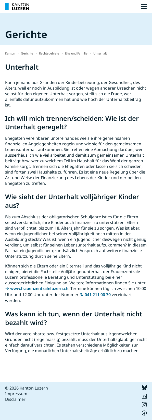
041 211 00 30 (98, 294)
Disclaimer (15, 399)
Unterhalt (100, 53)
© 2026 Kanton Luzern (26, 388)
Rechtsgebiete (49, 53)
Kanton (10, 53)
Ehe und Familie (76, 53)
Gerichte (27, 53)
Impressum (16, 393)
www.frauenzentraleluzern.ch (39, 288)
